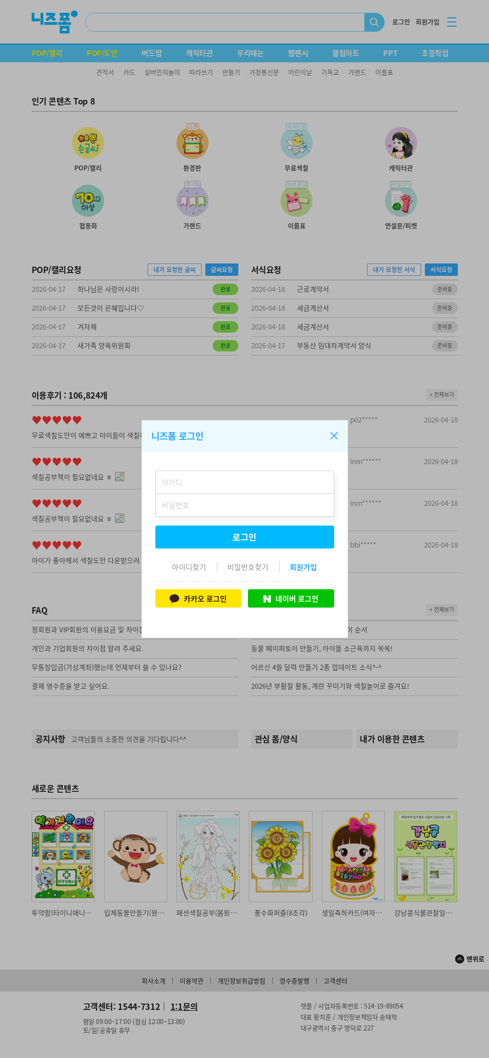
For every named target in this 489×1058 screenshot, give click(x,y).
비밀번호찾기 (248, 566)
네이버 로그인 (291, 598)
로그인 (244, 537)
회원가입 (303, 566)
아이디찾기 (189, 566)
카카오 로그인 (198, 598)
